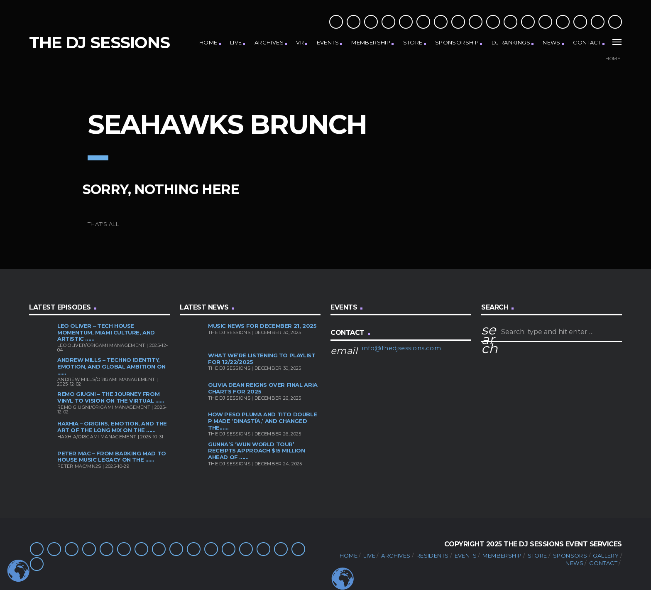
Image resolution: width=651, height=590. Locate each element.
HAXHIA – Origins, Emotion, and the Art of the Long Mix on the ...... (112, 426)
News (551, 42)
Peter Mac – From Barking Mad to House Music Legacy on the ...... (111, 456)
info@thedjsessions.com (401, 348)
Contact (587, 42)
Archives (269, 42)
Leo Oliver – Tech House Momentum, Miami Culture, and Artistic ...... (106, 332)
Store (413, 42)
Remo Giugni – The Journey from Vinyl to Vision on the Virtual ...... (110, 397)
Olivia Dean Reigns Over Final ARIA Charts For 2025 (263, 388)
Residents (432, 555)
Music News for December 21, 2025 (262, 325)
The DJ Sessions (99, 42)
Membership (370, 42)
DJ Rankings (511, 42)
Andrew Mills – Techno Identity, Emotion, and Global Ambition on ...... (111, 366)
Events (328, 42)
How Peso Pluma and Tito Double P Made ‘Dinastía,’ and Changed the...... (262, 420)
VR (300, 42)
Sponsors (570, 555)
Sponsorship (457, 42)
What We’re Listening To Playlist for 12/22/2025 (262, 358)
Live (236, 42)
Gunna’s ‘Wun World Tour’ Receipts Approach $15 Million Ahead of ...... (256, 450)
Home (208, 42)
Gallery (606, 555)
